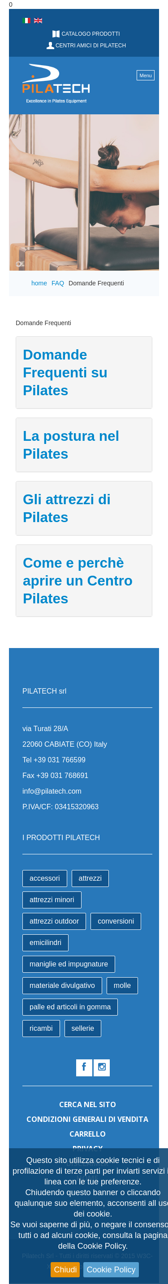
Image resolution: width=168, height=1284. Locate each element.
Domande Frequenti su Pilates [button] (65, 372)
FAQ (58, 283)
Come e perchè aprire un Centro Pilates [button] (78, 580)
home (39, 283)
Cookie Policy (110, 1269)
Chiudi (65, 1269)
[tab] (84, 372)
